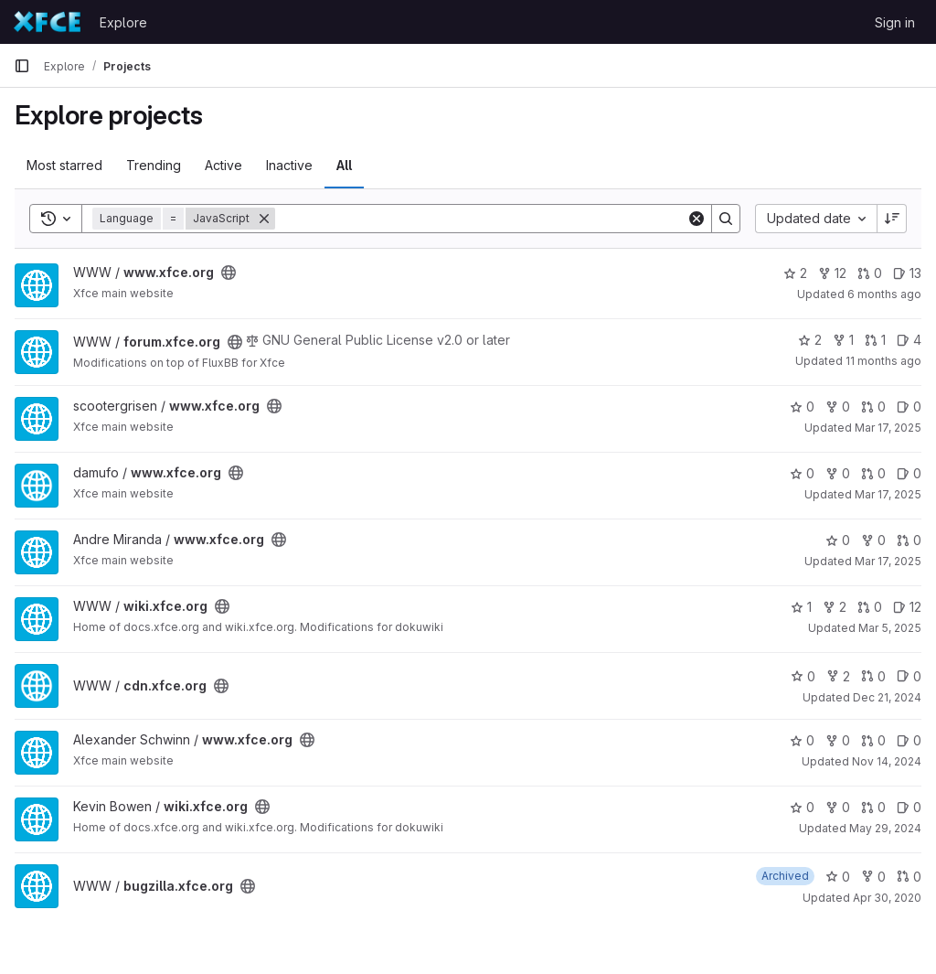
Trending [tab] (153, 165)
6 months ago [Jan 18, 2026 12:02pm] (884, 294)
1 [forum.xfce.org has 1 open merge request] (875, 340)
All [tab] (344, 165)
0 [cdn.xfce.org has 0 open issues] (909, 676)
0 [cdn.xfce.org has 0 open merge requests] (873, 676)
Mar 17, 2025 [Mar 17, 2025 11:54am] (888, 561)
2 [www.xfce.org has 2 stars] (795, 273)
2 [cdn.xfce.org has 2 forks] (838, 676)
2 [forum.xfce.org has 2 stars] (810, 340)
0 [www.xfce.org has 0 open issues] (909, 406)
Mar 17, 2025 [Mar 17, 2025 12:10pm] (888, 494)
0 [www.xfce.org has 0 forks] (837, 406)
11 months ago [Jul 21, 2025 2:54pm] (883, 361)
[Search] (481, 219)
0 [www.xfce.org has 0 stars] (802, 406)
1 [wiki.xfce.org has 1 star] (801, 607)
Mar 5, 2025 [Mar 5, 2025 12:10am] (889, 628)
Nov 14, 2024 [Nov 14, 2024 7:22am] (886, 761)
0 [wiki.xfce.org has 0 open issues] (909, 807)
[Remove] (264, 219)
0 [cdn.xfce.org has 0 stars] (803, 676)
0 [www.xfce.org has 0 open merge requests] (869, 273)
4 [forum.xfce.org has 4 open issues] (909, 340)
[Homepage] (47, 22)
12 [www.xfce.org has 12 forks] (832, 273)
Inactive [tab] (289, 165)
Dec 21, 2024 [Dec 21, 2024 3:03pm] (887, 697)
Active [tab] (223, 165)
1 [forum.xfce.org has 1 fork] (843, 340)
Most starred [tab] (64, 165)
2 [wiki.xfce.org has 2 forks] (834, 607)
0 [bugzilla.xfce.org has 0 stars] (837, 876)
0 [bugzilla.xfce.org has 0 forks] (873, 876)
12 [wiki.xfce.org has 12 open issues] (907, 607)
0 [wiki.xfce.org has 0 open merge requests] (869, 607)
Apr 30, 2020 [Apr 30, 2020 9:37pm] (887, 897)
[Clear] (696, 219)
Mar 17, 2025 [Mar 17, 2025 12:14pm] (888, 427)
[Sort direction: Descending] (892, 218)
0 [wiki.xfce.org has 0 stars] (802, 807)
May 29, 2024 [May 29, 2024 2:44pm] (885, 828)
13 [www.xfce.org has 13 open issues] (907, 273)
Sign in (895, 22)
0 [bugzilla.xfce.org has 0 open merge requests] (909, 876)
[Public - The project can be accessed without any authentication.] (228, 272)
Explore (123, 22)
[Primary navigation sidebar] (22, 65)
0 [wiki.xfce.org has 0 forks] (837, 807)
